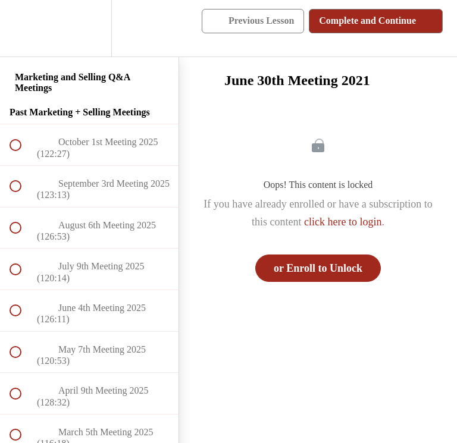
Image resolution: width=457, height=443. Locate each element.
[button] (22, 28)
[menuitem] (89, 28)
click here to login (342, 222)
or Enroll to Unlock (318, 268)
